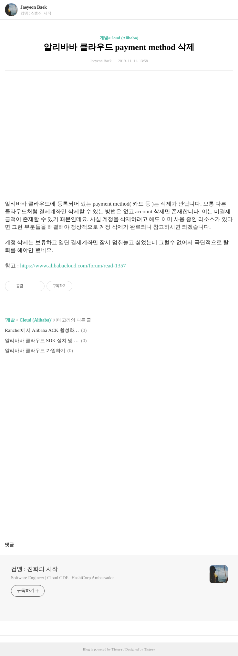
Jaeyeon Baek (33, 7)
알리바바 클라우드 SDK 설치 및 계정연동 (42, 340)
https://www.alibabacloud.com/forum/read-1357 (73, 266)
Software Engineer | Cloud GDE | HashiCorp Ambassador (62, 577)
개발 (10, 320)
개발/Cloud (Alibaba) (119, 37)
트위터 (134, 379)
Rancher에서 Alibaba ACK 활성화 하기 (42, 330)
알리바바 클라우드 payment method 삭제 (119, 47)
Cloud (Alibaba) (35, 320)
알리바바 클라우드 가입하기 (35, 350)
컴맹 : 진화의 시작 (34, 569)
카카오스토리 (119, 379)
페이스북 (103, 379)
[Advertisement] (119, 139)
